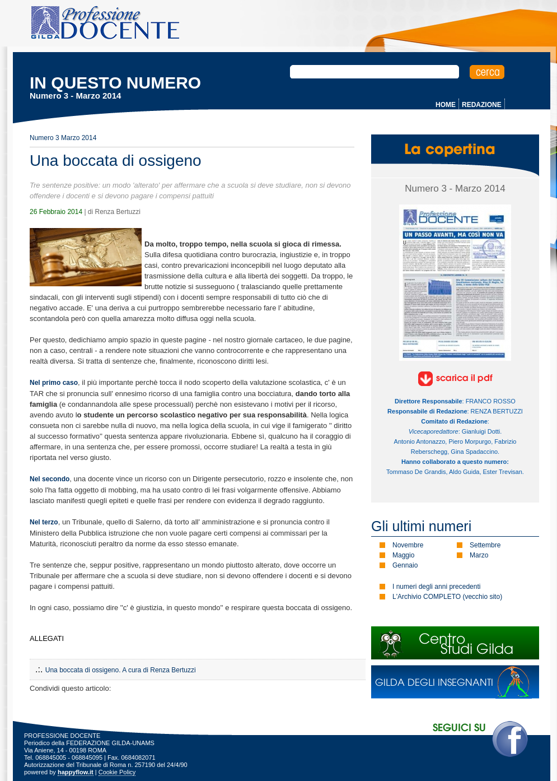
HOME (446, 105)
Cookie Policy (117, 772)
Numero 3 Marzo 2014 (63, 138)
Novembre (407, 545)
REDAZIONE (482, 105)
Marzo (479, 555)
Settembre (485, 545)
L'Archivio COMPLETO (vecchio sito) (447, 597)
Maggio (403, 555)
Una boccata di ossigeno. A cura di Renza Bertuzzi (120, 670)
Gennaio (405, 565)
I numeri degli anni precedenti (436, 587)
